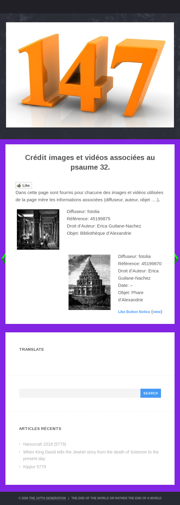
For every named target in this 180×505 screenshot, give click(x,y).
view (157, 312)
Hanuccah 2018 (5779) (44, 444)
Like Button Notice (134, 312)
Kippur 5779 (34, 466)
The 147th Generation (47, 498)
